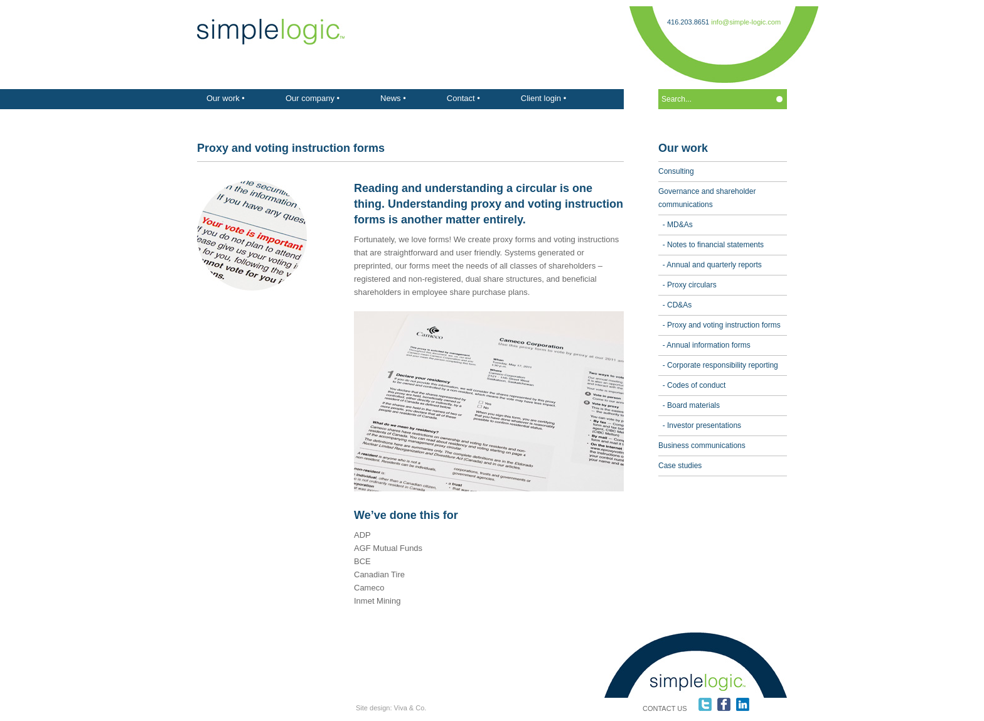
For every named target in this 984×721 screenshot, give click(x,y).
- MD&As (675, 224)
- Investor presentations (699, 425)
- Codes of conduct (691, 385)
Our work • (225, 98)
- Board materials (689, 405)
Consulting (676, 171)
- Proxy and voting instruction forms (719, 325)
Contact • (463, 98)
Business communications (702, 445)
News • (393, 98)
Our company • (313, 98)
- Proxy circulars (687, 284)
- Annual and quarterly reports (710, 264)
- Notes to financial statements (711, 244)
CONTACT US (665, 708)
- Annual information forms (704, 345)
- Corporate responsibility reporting (718, 365)
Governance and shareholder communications (707, 198)
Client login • (543, 98)
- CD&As (675, 305)
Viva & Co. (410, 708)
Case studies (680, 465)
